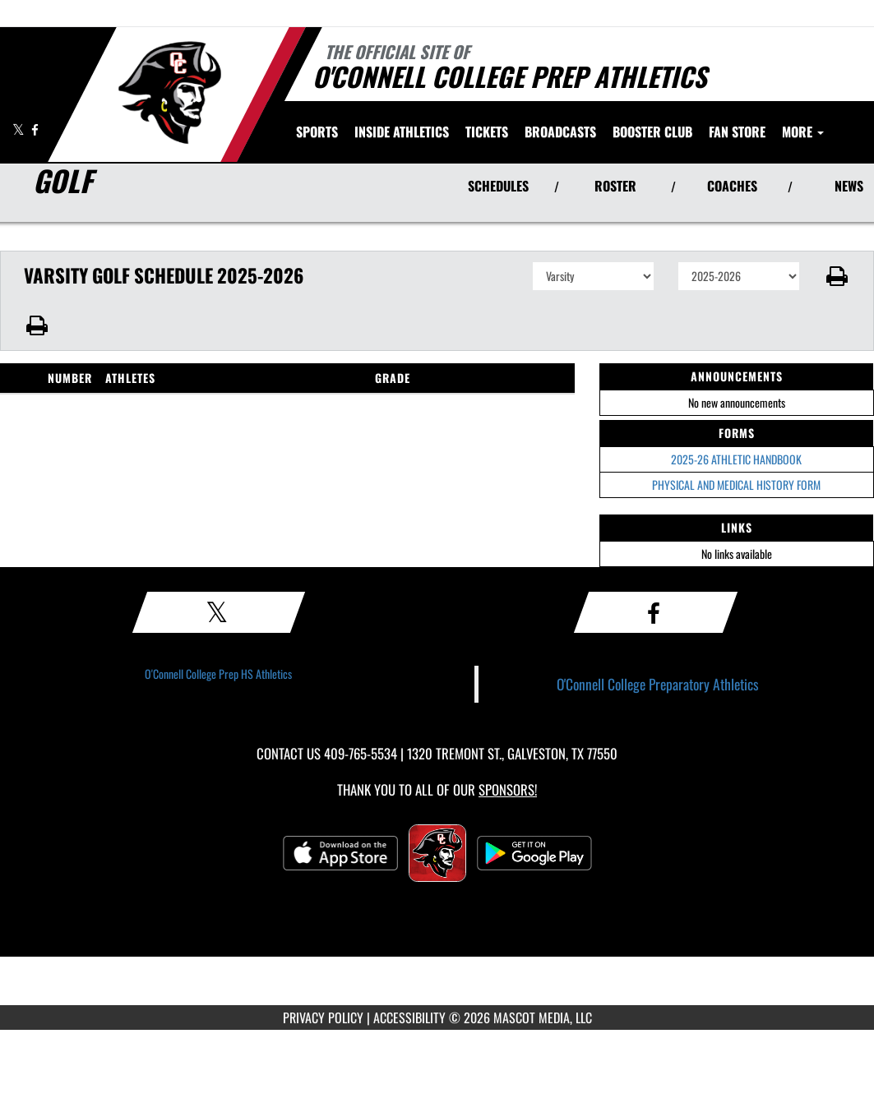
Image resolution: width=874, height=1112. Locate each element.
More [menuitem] (803, 131)
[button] (837, 276)
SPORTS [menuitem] (317, 131)
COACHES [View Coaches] (732, 186)
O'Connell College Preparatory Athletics (658, 683)
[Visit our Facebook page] (35, 129)
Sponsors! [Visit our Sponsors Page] (508, 789)
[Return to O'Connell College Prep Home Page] (169, 93)
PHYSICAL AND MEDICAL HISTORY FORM (736, 484)
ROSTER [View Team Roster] (615, 186)
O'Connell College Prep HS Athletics (218, 673)
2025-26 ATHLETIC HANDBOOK (736, 459)
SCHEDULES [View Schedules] (498, 186)
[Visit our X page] (19, 129)
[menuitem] (486, 131)
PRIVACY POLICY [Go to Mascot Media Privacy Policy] (323, 1017)
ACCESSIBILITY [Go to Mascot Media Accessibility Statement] (409, 1017)
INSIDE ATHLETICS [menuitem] (401, 131)
